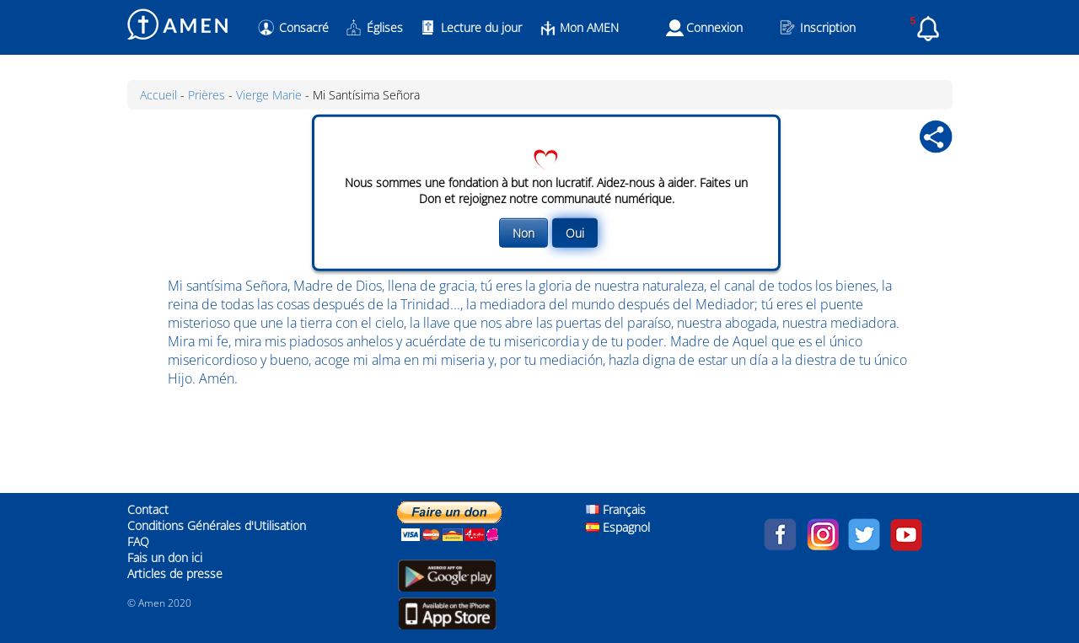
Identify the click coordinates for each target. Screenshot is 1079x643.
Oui (575, 233)
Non (523, 233)
